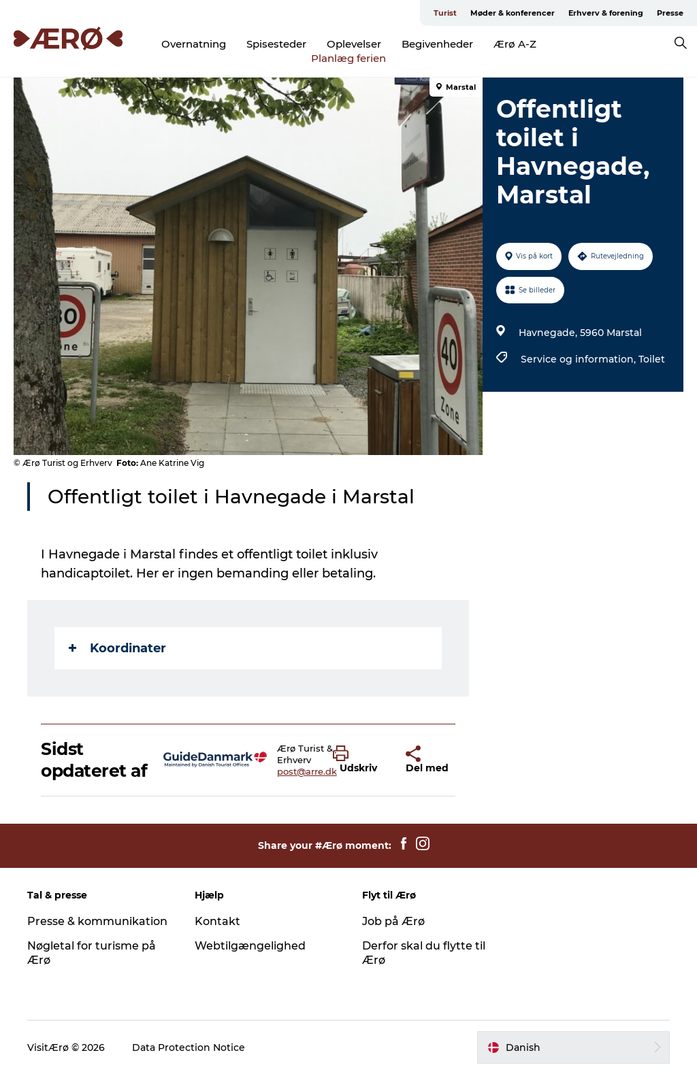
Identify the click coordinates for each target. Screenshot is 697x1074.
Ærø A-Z (514, 43)
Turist (445, 13)
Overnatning (193, 43)
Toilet (651, 359)
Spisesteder (276, 43)
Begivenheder (437, 43)
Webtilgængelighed (250, 945)
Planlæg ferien (348, 58)
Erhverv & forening (605, 13)
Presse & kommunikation (97, 921)
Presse (670, 13)
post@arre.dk (307, 771)
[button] (359, 759)
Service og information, (579, 359)
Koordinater (117, 648)
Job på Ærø (393, 921)
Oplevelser (354, 43)
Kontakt (217, 921)
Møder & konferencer (512, 13)
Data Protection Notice (188, 1047)
